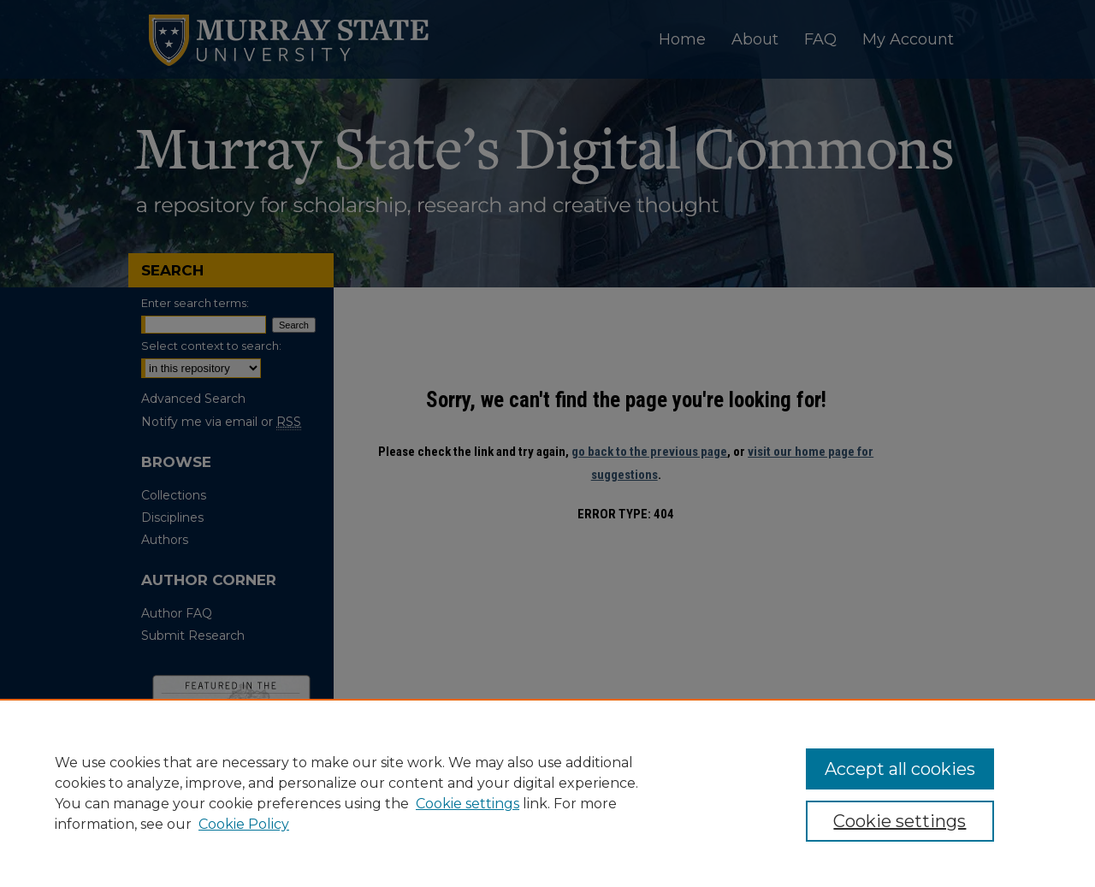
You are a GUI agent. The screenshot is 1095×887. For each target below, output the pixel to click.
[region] (547, 793)
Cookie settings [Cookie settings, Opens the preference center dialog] (899, 821)
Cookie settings (467, 803)
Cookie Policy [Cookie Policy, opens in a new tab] (243, 824)
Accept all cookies (900, 769)
